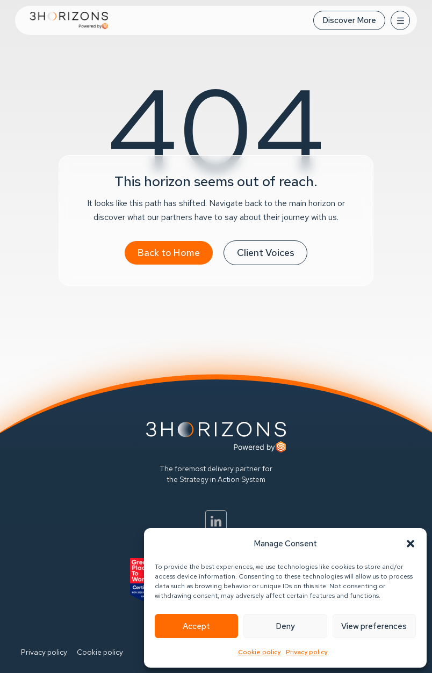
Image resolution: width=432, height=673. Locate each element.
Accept (196, 626)
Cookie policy (259, 652)
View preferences (374, 626)
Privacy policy (306, 652)
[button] (410, 543)
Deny (285, 626)
